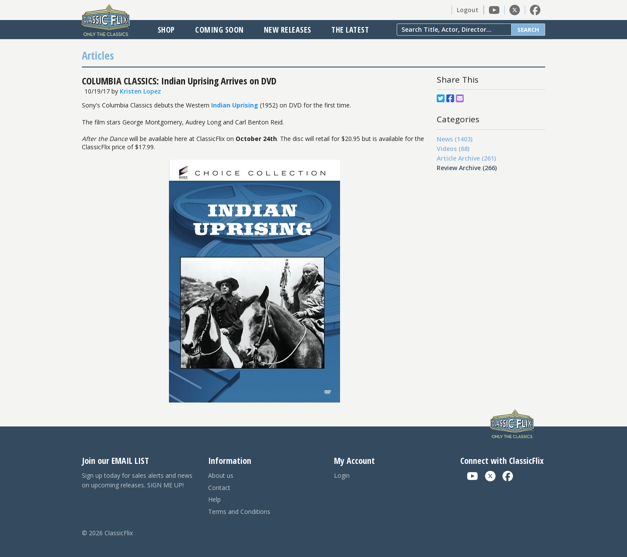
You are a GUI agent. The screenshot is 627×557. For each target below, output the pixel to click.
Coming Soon (219, 29)
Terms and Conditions (239, 511)
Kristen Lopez (140, 91)
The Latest (350, 29)
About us (220, 475)
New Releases (287, 29)
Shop (166, 29)
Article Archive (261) (466, 158)
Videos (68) (453, 148)
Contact (219, 487)
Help (214, 499)
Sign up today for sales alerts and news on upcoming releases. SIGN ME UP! (137, 480)
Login (342, 475)
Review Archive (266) (467, 168)
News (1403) (454, 139)
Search (528, 30)
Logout (468, 10)
